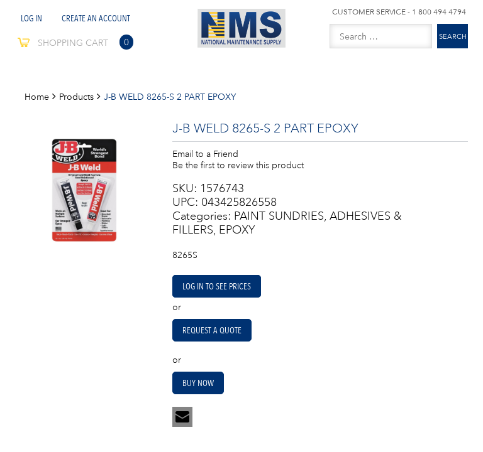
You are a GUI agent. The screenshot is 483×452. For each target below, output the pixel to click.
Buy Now (198, 383)
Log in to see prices (216, 286)
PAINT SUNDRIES (279, 216)
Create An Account (96, 18)
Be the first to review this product (238, 165)
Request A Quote (212, 330)
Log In (31, 18)
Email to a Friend (205, 153)
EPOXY (237, 230)
